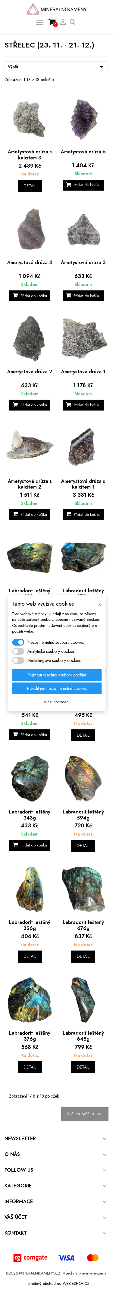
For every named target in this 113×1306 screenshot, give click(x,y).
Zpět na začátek (85, 1114)
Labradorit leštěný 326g (29, 925)
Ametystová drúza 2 (29, 371)
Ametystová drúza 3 (83, 262)
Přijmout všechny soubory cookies (56, 675)
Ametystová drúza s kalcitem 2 (30, 484)
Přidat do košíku (83, 185)
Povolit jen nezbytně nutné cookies (57, 688)
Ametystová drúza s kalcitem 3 (30, 154)
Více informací (56, 702)
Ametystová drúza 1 (83, 371)
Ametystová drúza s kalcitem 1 (83, 484)
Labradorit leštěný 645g (83, 1036)
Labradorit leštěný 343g (29, 814)
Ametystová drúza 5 (83, 151)
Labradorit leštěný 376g (29, 1036)
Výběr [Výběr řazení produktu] (56, 66)
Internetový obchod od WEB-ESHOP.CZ (56, 1283)
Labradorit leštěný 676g (83, 925)
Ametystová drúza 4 (29, 262)
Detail (30, 186)
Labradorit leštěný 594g (83, 814)
